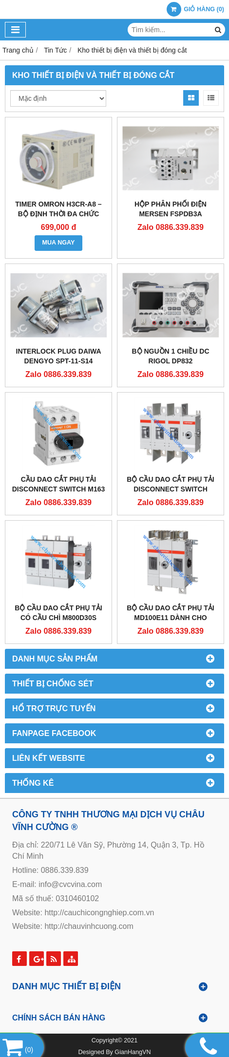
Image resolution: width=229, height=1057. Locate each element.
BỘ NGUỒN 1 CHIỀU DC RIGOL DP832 (170, 356)
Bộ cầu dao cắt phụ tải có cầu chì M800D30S (58, 613)
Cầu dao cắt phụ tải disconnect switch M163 (58, 484)
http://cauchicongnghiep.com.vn (99, 912)
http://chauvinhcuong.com (88, 926)
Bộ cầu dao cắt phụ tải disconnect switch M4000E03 (170, 489)
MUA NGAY (58, 242)
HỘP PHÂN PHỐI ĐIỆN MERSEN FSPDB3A (170, 209)
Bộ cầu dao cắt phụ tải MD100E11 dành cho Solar (170, 617)
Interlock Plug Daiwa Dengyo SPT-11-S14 (58, 356)
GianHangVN (132, 1052)
